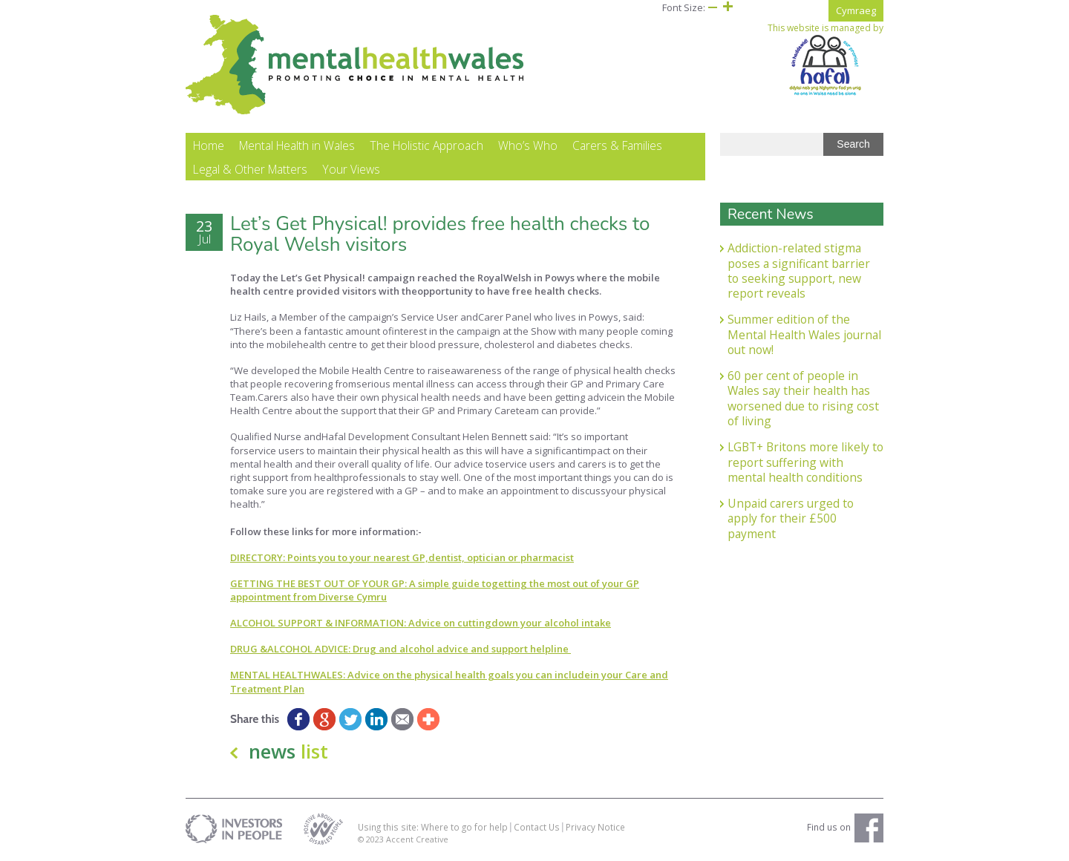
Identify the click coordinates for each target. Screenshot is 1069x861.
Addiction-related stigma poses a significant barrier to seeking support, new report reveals (799, 270)
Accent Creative (417, 839)
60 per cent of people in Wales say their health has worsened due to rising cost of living (803, 398)
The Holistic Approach (426, 145)
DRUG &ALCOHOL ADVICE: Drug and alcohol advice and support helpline (400, 648)
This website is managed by (825, 59)
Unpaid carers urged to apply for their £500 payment (791, 518)
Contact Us (537, 827)
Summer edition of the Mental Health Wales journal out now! (804, 334)
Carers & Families (617, 145)
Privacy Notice (595, 827)
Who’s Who (528, 145)
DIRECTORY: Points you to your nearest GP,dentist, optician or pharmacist (402, 557)
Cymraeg (856, 10)
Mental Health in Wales (297, 145)
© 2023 (372, 839)
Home (208, 145)
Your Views (351, 169)
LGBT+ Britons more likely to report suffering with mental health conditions (805, 462)
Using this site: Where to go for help (433, 827)
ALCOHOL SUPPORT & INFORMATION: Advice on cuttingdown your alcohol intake (420, 622)
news (288, 751)
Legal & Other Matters (250, 169)
